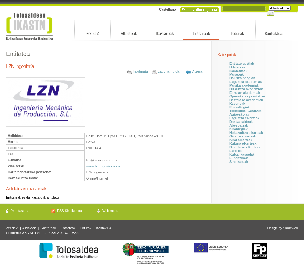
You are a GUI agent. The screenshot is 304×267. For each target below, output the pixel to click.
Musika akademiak (244, 85)
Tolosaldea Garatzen (245, 111)
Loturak (85, 228)
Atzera (197, 71)
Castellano (167, 9)
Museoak (236, 74)
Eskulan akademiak (244, 92)
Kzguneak (237, 103)
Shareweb (290, 228)
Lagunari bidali (169, 71)
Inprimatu (140, 71)
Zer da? (12, 228)
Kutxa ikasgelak (241, 154)
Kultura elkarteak (242, 143)
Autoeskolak (239, 114)
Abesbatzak (238, 125)
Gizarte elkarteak (242, 136)
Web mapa (110, 211)
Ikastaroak (48, 228)
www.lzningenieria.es (103, 166)
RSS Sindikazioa (69, 211)
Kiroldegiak (238, 129)
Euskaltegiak (239, 107)
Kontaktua (103, 228)
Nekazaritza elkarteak (246, 132)
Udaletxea (237, 67)
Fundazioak (238, 158)
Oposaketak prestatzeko (248, 96)
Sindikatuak (238, 161)
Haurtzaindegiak (242, 78)
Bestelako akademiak (246, 100)
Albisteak (29, 228)
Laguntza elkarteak (244, 118)
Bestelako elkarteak (245, 147)
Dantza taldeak (241, 122)
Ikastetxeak (238, 71)
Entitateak (68, 228)
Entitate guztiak (241, 63)
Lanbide (235, 151)
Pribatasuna (19, 211)
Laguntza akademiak (245, 82)
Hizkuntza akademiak (246, 89)
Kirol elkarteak (240, 140)
